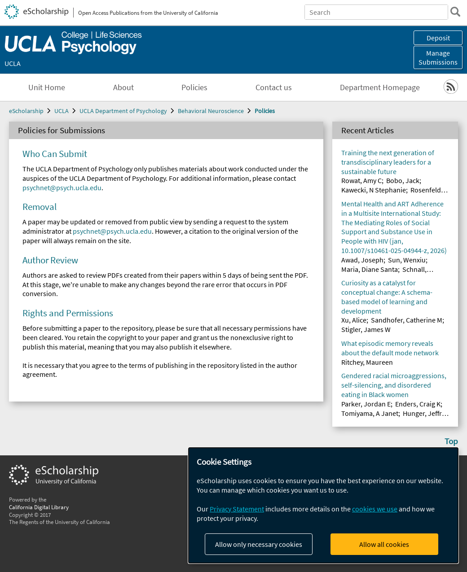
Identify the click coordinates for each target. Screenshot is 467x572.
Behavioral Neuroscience (211, 111)
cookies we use (374, 508)
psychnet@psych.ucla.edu (61, 187)
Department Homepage (380, 87)
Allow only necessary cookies (258, 544)
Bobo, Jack (402, 180)
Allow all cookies (384, 544)
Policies (194, 87)
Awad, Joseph (362, 259)
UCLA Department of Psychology (123, 111)
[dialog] (323, 505)
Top (451, 441)
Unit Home (46, 87)
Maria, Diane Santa (369, 269)
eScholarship (26, 111)
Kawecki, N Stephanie (373, 189)
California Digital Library (39, 507)
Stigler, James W (366, 329)
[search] (455, 11)
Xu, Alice (353, 319)
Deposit (438, 37)
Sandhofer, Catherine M (406, 319)
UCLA (12, 63)
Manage (438, 57)
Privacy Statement (237, 508)
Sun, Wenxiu (407, 259)
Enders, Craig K (418, 403)
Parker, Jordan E (366, 403)
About (123, 87)
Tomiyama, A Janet (369, 413)
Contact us (274, 87)
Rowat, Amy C (361, 180)
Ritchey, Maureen (367, 362)
